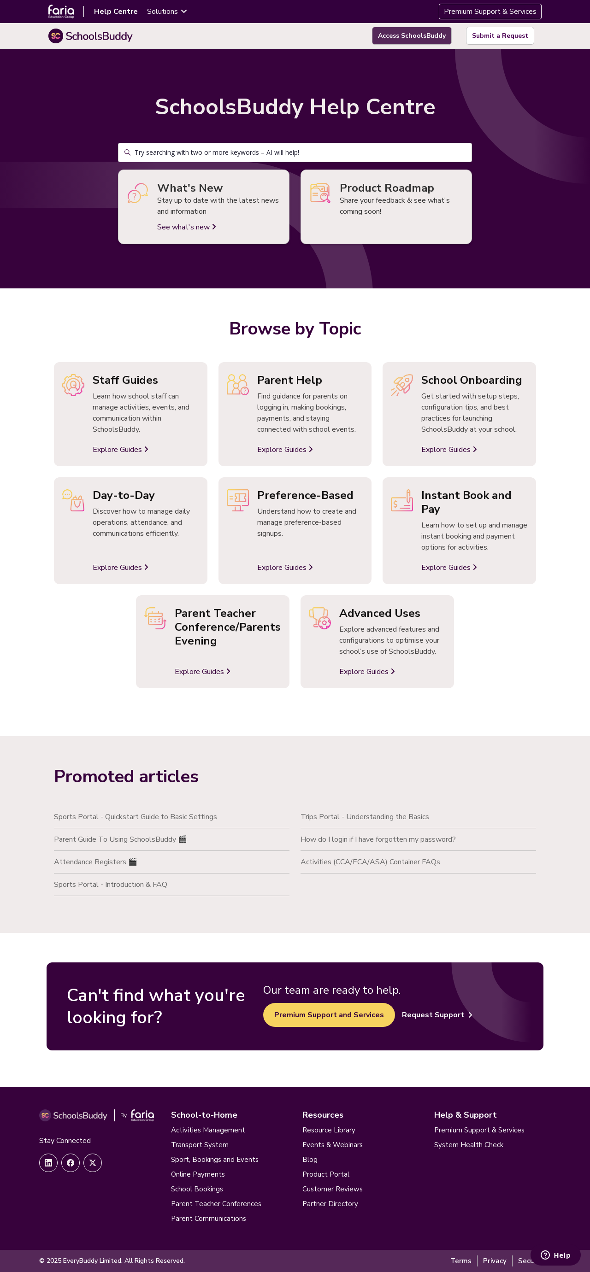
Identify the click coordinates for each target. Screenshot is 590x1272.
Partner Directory (330, 1203)
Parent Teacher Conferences (216, 1203)
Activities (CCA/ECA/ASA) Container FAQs (370, 862)
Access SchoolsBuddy (412, 35)
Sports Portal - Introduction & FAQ (110, 884)
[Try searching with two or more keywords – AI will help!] (295, 152)
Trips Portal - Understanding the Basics (365, 817)
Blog (310, 1159)
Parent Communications (208, 1218)
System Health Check (468, 1144)
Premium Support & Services (490, 11)
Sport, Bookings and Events (215, 1159)
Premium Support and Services (329, 1015)
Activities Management (208, 1130)
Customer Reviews (332, 1189)
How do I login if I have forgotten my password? (378, 839)
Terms (461, 1261)
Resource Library (328, 1130)
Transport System (200, 1144)
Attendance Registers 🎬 (95, 862)
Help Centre (116, 11)
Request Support (437, 1015)
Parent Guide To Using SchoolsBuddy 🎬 (120, 839)
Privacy (495, 1261)
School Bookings (197, 1189)
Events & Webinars (332, 1144)
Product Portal (325, 1174)
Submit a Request (500, 35)
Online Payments (198, 1174)
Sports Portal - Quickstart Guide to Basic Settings (135, 817)
